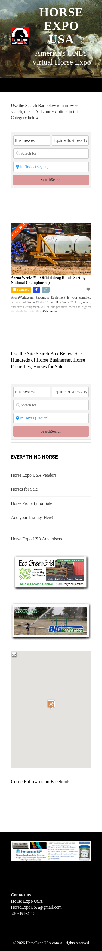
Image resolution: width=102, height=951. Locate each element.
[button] (51, 704)
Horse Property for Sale (31, 503)
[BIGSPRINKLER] (51, 621)
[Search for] (51, 153)
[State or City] (51, 167)
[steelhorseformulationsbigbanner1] (51, 850)
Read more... (51, 311)
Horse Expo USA (61, 25)
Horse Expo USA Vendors (33, 475)
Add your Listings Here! (32, 517)
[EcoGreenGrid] (51, 571)
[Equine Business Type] (70, 140)
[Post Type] (31, 140)
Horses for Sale (24, 489)
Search (51, 180)
